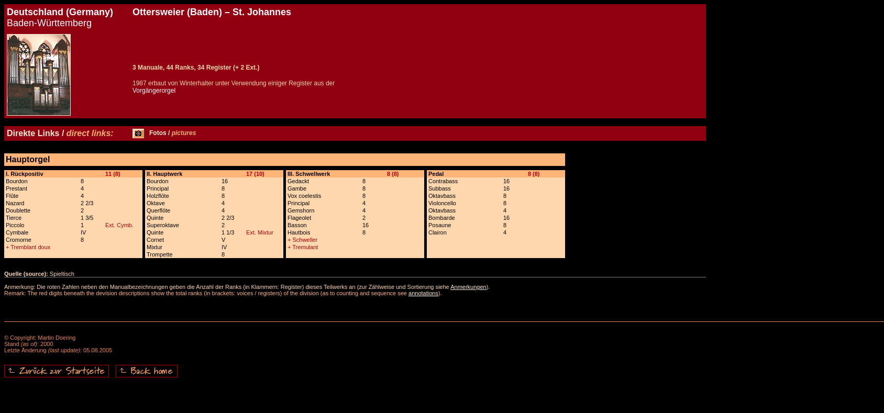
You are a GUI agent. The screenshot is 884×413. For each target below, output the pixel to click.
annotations (423, 293)
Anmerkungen (468, 287)
